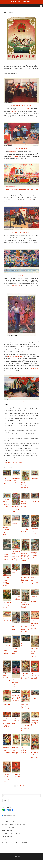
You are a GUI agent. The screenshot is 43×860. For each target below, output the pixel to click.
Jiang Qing (13, 111)
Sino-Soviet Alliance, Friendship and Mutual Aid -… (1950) (7, 480)
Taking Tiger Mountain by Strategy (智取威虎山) (14, 842)
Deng (8, 235)
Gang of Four (12, 151)
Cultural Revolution (26, 108)
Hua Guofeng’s (14, 156)
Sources (6, 405)
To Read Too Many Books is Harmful (11, 846)
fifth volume (29, 199)
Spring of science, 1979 (21, 275)
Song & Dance (5, 839)
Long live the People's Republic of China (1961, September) (15, 750)
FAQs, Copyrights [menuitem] (18, 856)
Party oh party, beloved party (14, 356)
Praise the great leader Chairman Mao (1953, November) (7, 531)
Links (5, 460)
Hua (7, 195)
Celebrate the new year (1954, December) (7, 620)
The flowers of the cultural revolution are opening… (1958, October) (7, 677)
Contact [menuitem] (27, 856)
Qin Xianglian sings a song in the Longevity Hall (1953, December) (35, 531)
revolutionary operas (26, 109)
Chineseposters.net (21, 1)
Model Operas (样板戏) (8, 830)
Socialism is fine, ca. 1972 (21, 148)
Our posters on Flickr (9, 815)
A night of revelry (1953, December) (24, 530)
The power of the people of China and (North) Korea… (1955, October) (25, 628)
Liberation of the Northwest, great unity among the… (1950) (16, 480)
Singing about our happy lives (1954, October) (16, 598)
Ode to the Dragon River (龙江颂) (11, 833)
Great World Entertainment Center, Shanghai (14, 824)
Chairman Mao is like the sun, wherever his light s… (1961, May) (35, 722)
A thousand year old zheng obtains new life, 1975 (21, 105)
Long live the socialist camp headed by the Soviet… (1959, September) (16, 697)
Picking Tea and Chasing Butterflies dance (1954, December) (34, 599)
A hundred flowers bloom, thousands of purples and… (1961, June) (7, 750)
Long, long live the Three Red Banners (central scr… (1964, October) (35, 754)
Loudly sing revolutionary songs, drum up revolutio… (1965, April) (6, 778)
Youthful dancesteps (15, 285)
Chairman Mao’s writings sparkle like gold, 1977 (21, 232)
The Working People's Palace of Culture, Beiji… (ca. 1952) (25, 503)
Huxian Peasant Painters (8, 827)
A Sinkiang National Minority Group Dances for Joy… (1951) (7, 503)
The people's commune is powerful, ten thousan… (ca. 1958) (15, 683)
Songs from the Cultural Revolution (13, 462)
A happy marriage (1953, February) (35, 501)
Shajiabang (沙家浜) (7, 836)
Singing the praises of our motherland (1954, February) (34, 555)
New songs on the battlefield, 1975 (21, 401)
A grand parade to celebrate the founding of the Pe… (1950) (25, 486)
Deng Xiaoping (27, 194)
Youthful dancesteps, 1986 (21, 338)
